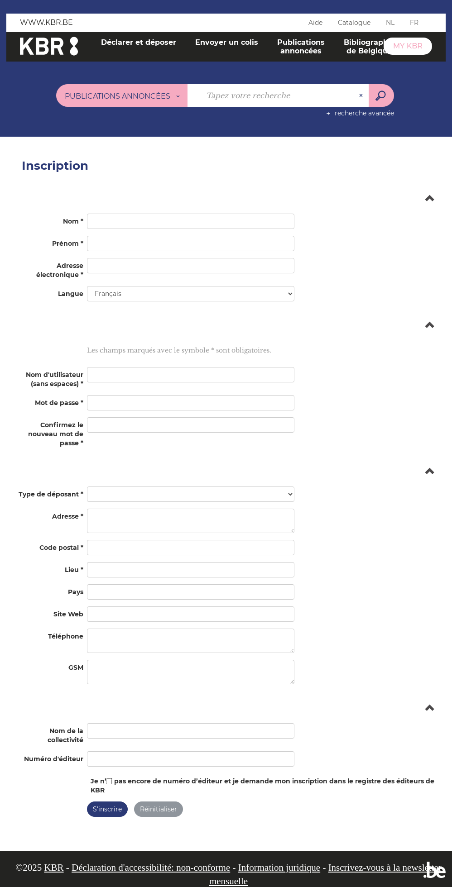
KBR (53, 867)
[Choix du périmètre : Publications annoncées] (122, 95)
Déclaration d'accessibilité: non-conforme (151, 867)
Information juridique (279, 867)
